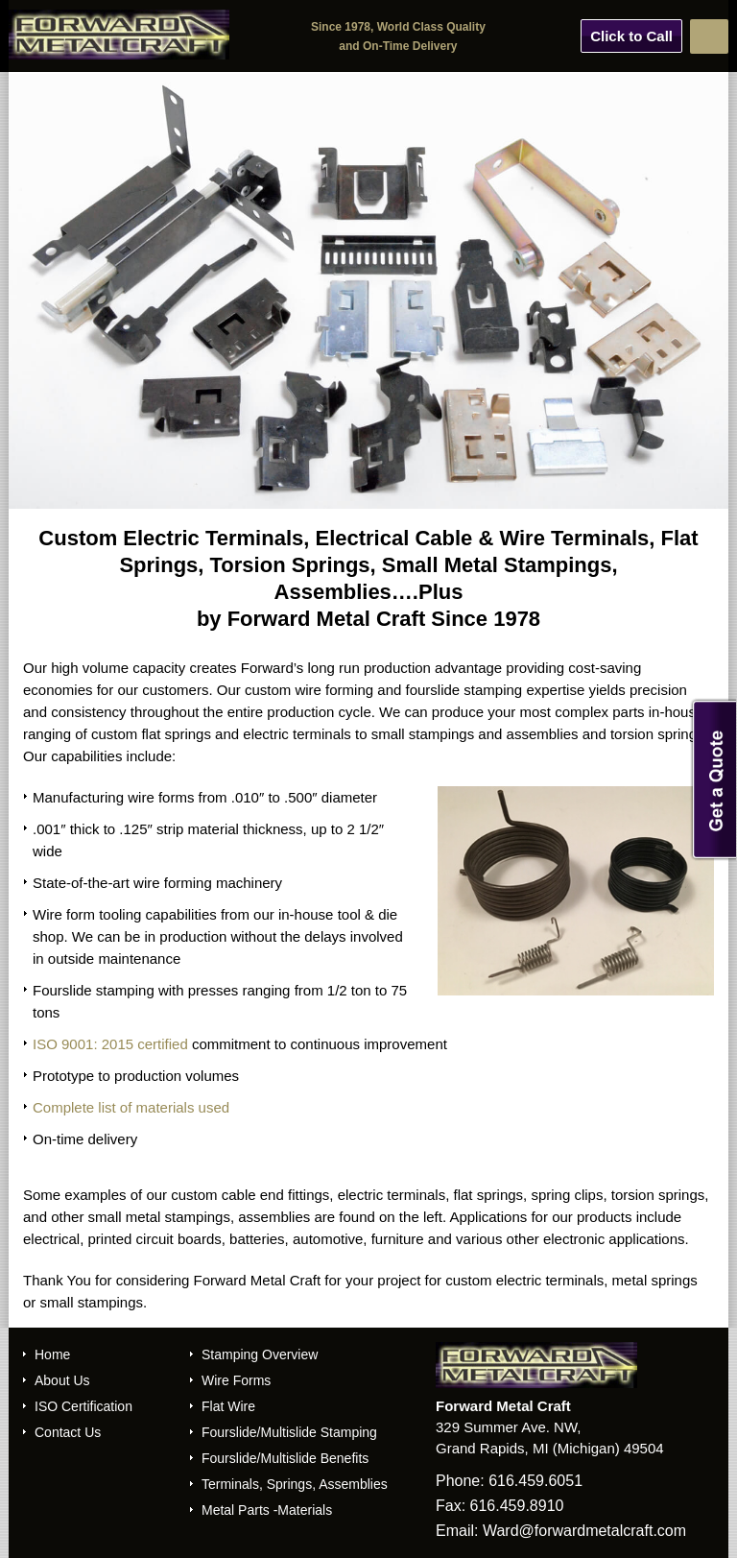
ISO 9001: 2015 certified (110, 1044)
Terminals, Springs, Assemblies (295, 1484)
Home (52, 1354)
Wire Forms (236, 1380)
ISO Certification (83, 1406)
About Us (62, 1380)
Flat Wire (228, 1406)
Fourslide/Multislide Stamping (289, 1432)
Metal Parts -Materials (267, 1510)
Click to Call (631, 36)
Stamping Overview (260, 1354)
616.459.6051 (535, 1481)
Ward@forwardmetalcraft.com (584, 1530)
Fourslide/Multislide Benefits (285, 1458)
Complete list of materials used (131, 1107)
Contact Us (68, 1432)
